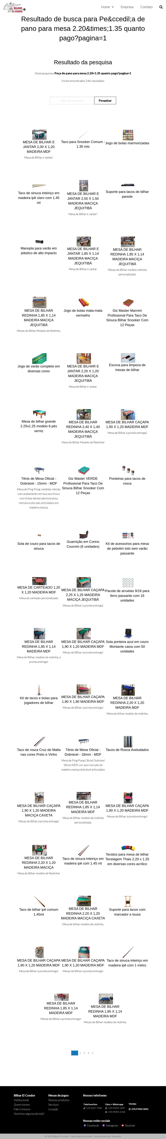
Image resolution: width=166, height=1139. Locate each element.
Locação (53, 1109)
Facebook (91, 1125)
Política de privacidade (81, 1136)
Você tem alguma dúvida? (29, 1113)
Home (105, 7)
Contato (146, 7)
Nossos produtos (58, 1100)
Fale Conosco (22, 1109)
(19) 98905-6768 (116, 1111)
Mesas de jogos (58, 1095)
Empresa (127, 7)
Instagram (110, 1125)
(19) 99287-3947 (116, 1108)
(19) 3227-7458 (94, 1108)
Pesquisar (105, 100)
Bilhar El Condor (24, 1095)
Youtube (128, 1125)
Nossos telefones (95, 1095)
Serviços (53, 1104)
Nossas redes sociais (96, 1120)
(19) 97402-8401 (140, 1109)
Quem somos (22, 1104)
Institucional (21, 1100)
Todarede (116, 1136)
